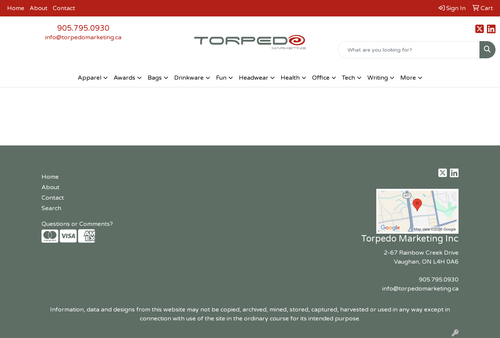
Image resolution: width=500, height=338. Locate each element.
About (38, 8)
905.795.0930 (83, 28)
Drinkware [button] (189, 78)
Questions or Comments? (77, 224)
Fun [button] (221, 78)
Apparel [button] (89, 78)
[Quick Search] (409, 49)
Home (15, 8)
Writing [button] (377, 78)
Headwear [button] (253, 78)
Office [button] (321, 78)
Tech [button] (348, 78)
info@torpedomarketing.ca (83, 37)
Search (51, 208)
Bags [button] (155, 78)
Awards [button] (124, 78)
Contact (64, 8)
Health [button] (290, 78)
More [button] (408, 78)
